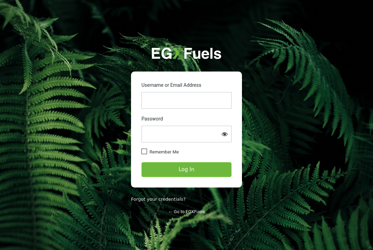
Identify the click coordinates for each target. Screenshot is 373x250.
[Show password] (225, 134)
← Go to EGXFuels (186, 211)
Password (152, 119)
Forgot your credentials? (158, 199)
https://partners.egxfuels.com (186, 53)
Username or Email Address (171, 85)
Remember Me (164, 152)
